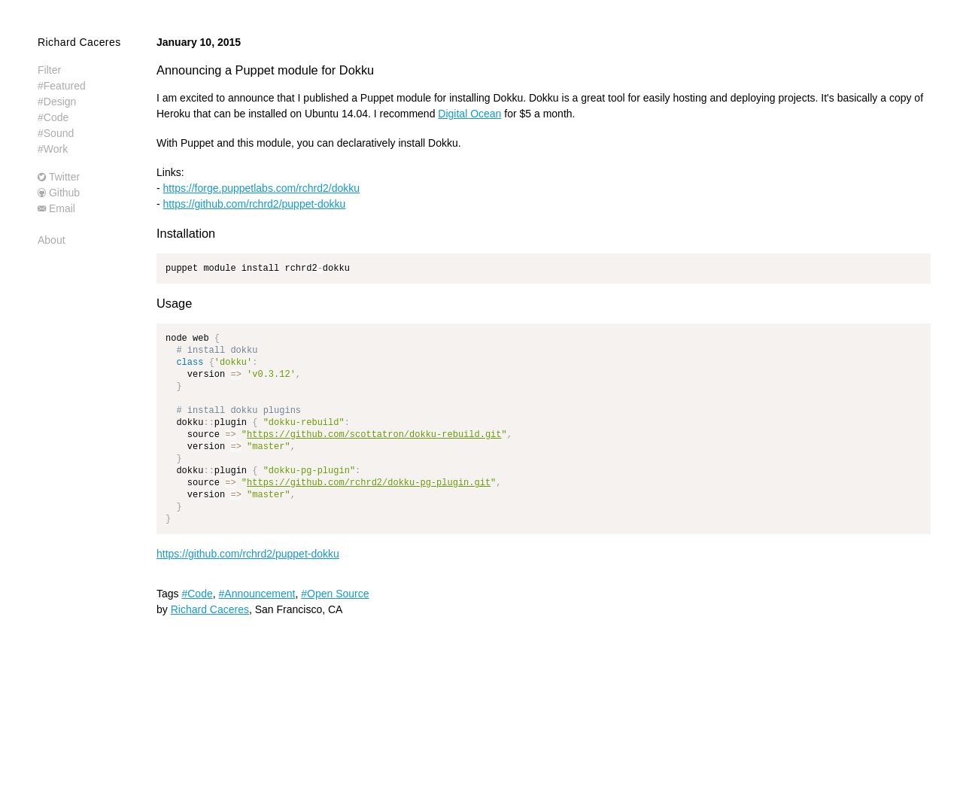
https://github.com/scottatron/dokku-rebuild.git (374, 434)
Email (62, 208)
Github (64, 193)
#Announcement (257, 594)
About (51, 240)
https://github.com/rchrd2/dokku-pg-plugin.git (369, 482)
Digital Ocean (469, 114)
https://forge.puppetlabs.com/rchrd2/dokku (261, 188)
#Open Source (335, 594)
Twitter (64, 177)
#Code (196, 594)
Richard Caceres (79, 42)
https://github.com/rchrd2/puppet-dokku (254, 204)
